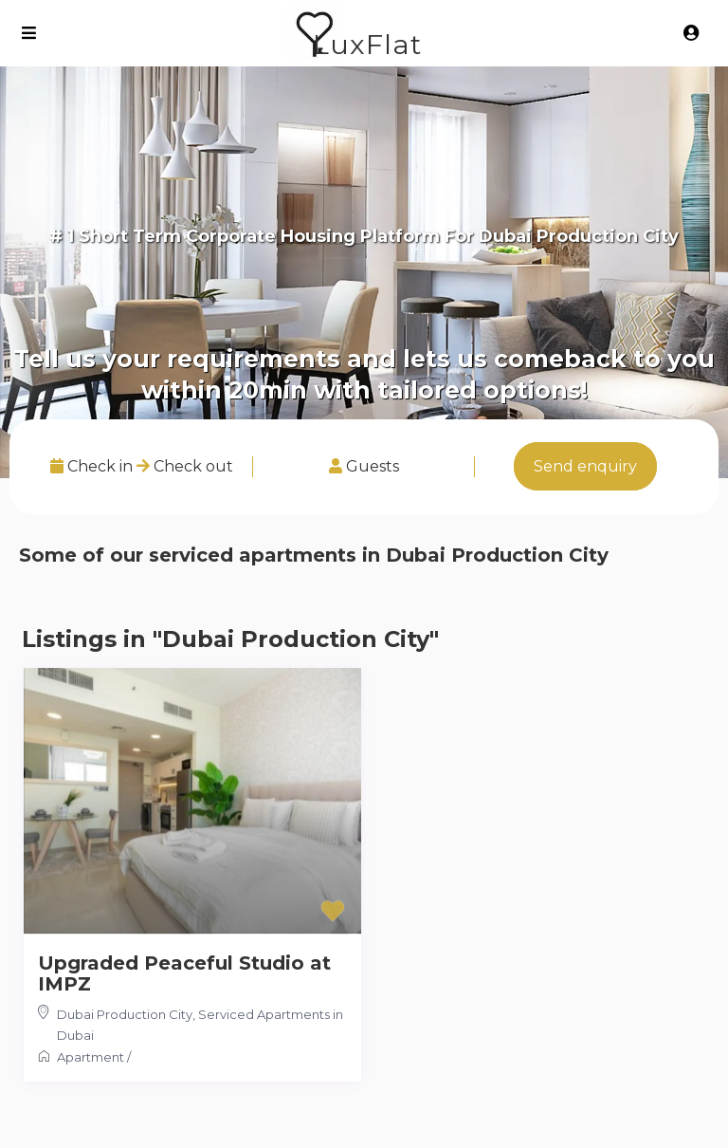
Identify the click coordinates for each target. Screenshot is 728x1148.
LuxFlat (367, 44)
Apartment (90, 1057)
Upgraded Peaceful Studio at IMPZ (184, 973)
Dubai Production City (124, 1014)
